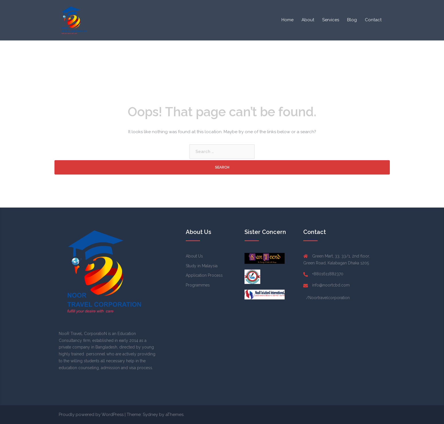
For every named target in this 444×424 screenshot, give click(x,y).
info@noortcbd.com (331, 285)
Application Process (204, 275)
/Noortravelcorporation (328, 297)
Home (287, 19)
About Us (194, 256)
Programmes (198, 285)
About (308, 19)
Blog (352, 19)
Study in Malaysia (202, 266)
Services (330, 19)
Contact (373, 19)
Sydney (150, 414)
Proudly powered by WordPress (91, 414)
